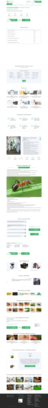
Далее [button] (24, 80)
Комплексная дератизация (29, 398)
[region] (31, 145)
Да (19, 401)
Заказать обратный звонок (37, 1)
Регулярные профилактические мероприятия (29, 402)
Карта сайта (36, 404)
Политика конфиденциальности (37, 406)
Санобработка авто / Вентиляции (19, 76)
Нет (21, 401)
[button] (7, 282)
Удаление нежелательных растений (30, 404)
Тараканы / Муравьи (27, 72)
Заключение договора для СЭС (19, 78)
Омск (22, 398)
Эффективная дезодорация (29, 400)
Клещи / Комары (11, 73)
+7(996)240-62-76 (34, 234)
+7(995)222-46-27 (28, 1)
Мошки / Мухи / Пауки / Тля (35, 73)
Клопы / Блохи (11, 72)
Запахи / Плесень (26, 73)
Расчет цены (36, 403)
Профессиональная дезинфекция (30, 395)
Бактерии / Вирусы (19, 73)
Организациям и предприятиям (37, 399)
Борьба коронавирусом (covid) (35, 78)
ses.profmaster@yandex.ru (21, 396)
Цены (35, 402)
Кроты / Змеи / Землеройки (35, 72)
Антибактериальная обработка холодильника (38, 395)
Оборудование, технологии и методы (37, 400)
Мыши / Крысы (18, 72)
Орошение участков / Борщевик (12, 76)
